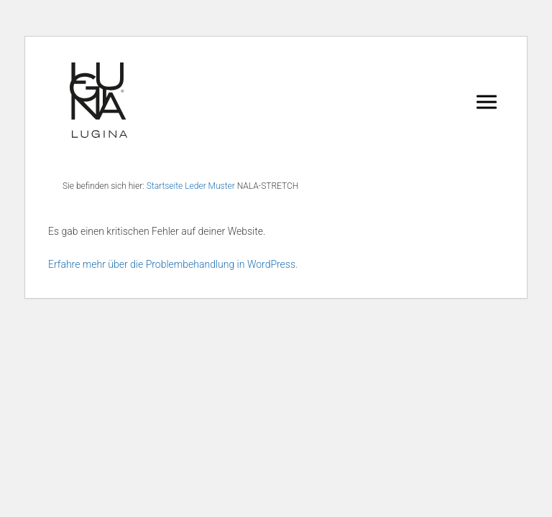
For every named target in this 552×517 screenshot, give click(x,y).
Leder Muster (210, 186)
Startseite (165, 186)
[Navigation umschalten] (487, 101)
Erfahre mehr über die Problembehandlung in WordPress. (173, 264)
